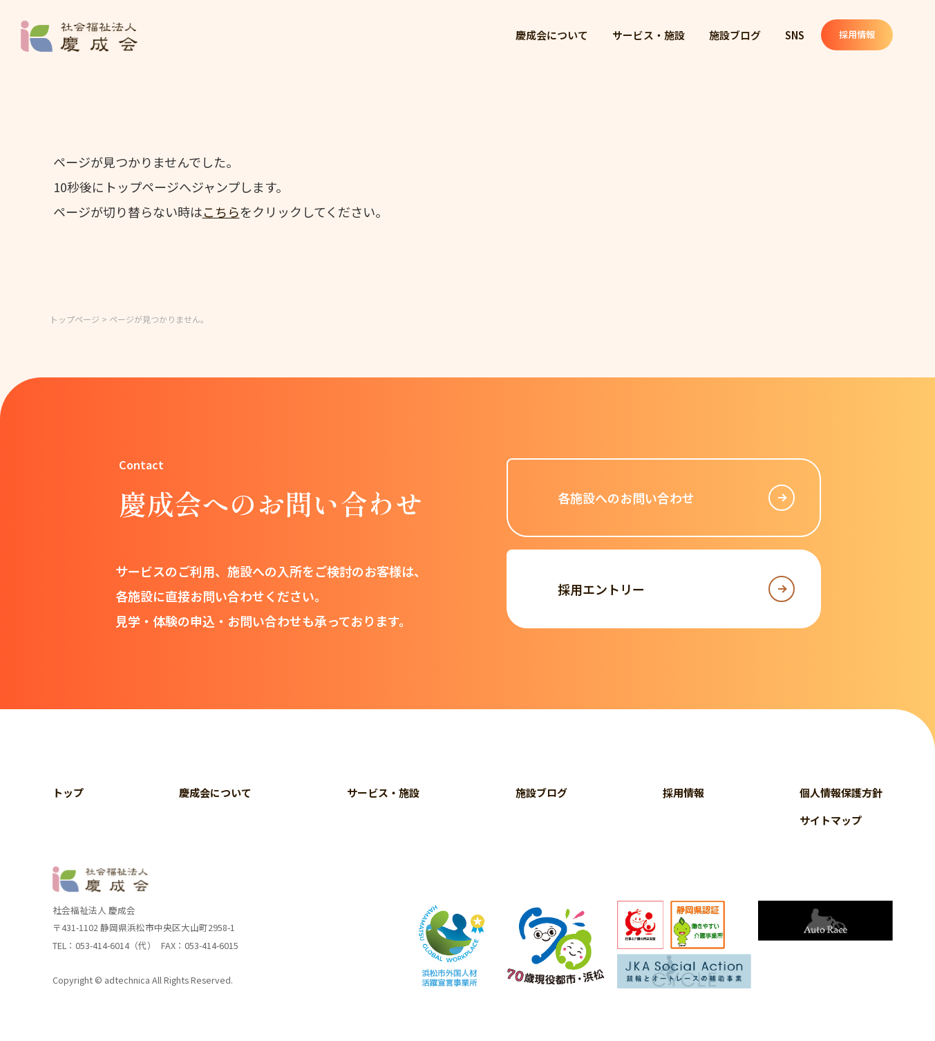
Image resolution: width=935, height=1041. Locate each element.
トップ (68, 792)
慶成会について (552, 35)
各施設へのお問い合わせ (676, 498)
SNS (798, 35)
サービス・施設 (649, 35)
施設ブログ (736, 35)
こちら (221, 212)
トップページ (75, 319)
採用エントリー (676, 589)
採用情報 (868, 35)
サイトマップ (831, 820)
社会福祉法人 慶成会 (79, 36)
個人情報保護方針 (841, 792)
